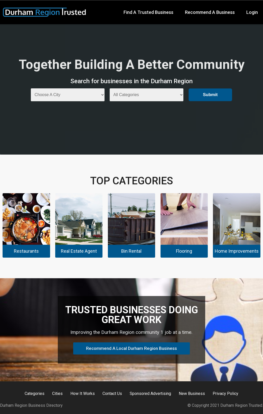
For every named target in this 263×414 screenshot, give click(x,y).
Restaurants (26, 251)
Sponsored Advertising (150, 394)
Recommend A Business (210, 12)
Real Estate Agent (79, 251)
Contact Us (112, 394)
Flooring (184, 251)
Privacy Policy (225, 394)
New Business (192, 394)
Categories (34, 394)
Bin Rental (131, 251)
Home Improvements (237, 251)
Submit (210, 94)
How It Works (82, 394)
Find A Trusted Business (148, 12)
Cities (57, 394)
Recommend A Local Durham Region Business (131, 348)
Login (252, 12)
